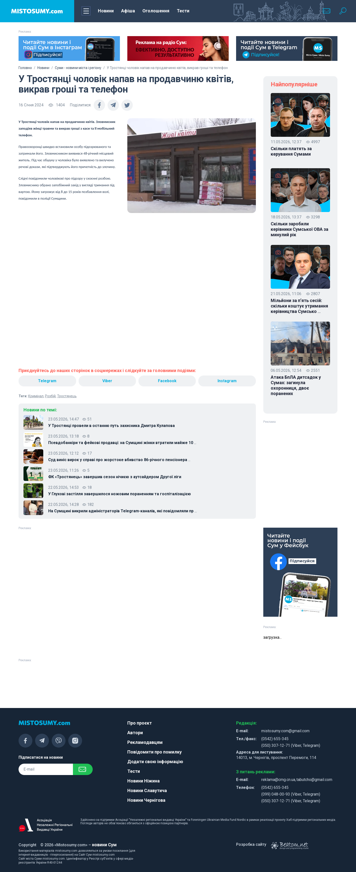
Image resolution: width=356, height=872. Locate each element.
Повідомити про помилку (154, 751)
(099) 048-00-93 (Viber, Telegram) (290, 794)
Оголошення (155, 10)
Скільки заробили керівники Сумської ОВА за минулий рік (299, 229)
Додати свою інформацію (155, 761)
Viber (107, 380)
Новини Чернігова (146, 800)
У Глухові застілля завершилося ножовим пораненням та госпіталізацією (119, 494)
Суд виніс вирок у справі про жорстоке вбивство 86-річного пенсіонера (119, 459)
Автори (135, 732)
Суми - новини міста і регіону (78, 68)
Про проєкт (139, 723)
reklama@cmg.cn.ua (278, 779)
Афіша (128, 10)
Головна (25, 68)
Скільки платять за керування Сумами (291, 151)
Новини (106, 10)
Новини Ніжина (143, 780)
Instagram (227, 380)
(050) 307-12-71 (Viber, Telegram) (290, 745)
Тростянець (67, 396)
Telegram (47, 380)
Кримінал (36, 396)
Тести (183, 10)
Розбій (50, 396)
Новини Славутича (147, 790)
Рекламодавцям (145, 742)
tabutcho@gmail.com (314, 779)
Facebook (167, 380)
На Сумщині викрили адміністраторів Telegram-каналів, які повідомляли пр (122, 511)
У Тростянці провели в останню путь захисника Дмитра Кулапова (111, 425)
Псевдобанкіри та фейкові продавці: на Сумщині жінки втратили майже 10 (122, 442)
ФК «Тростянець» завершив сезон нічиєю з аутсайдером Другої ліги (114, 476)
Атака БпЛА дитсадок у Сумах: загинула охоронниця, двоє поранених (296, 385)
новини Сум (104, 844)
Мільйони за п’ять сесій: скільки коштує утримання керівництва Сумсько (299, 306)
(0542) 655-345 (275, 738)
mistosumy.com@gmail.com (285, 731)
